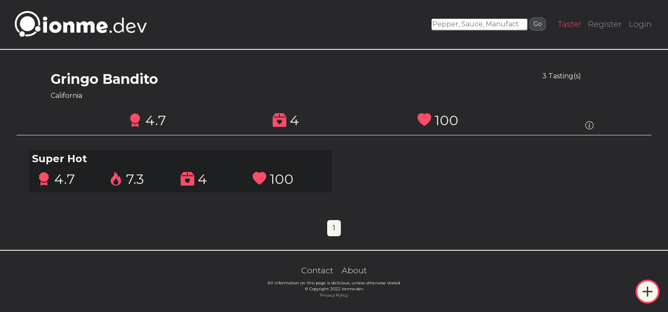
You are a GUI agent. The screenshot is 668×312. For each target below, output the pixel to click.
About (354, 270)
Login (640, 24)
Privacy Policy (334, 295)
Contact (317, 270)
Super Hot (59, 159)
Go (537, 24)
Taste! (569, 24)
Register (605, 24)
